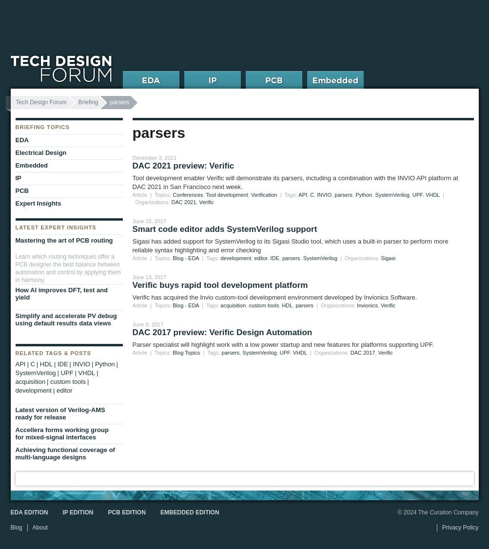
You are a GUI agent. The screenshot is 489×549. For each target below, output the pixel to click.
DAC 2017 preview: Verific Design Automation (223, 332)
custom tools (264, 305)
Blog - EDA (186, 258)
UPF (417, 195)
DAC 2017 (363, 353)
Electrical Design (41, 152)
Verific (206, 202)
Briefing (88, 102)
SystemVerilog (392, 195)
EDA (22, 140)
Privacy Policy (460, 527)
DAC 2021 (184, 202)
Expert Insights (38, 203)
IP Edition (77, 512)
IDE (274, 258)
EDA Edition (29, 512)
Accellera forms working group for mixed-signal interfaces (62, 433)
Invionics (367, 305)
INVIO (324, 195)
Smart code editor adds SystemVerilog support (225, 229)
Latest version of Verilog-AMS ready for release (60, 413)
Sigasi (388, 258)
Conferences (188, 195)
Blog (16, 527)
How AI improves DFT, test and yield (62, 293)
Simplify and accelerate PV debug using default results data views (66, 319)
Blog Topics (186, 353)
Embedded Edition (189, 512)
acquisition (233, 305)
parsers (343, 195)
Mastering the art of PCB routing (64, 240)
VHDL (433, 195)
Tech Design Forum (41, 102)
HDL (287, 305)
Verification (264, 195)
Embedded (32, 165)
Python (363, 195)
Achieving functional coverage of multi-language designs (65, 453)
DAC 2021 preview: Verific (184, 165)
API (302, 195)
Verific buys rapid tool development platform (220, 285)
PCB (22, 190)
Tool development (227, 195)
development (235, 258)
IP (18, 178)
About (40, 527)
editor (260, 258)
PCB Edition (127, 512)
